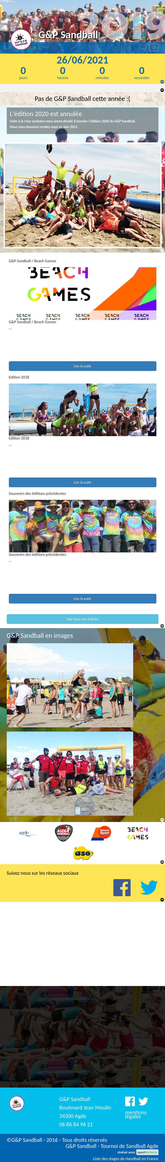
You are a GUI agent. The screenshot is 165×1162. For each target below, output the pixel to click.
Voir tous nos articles (82, 619)
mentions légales (135, 1114)
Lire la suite (82, 366)
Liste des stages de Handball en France (125, 1158)
